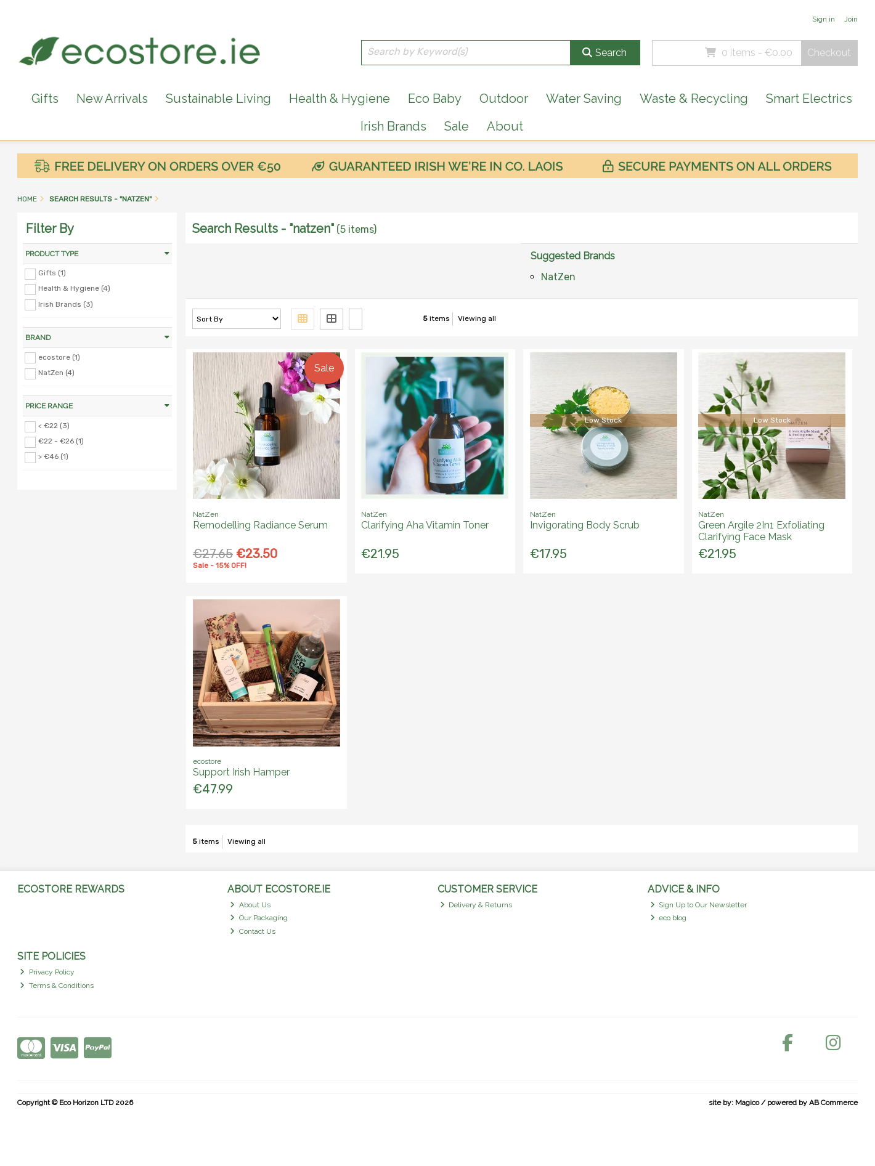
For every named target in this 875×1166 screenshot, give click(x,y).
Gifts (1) (52, 273)
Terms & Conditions (57, 985)
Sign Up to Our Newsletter (698, 905)
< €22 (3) (54, 425)
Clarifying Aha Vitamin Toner (425, 525)
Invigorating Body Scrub (585, 525)
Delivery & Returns (476, 905)
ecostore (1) (59, 356)
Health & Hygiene (339, 98)
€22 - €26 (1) (61, 441)
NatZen (558, 277)
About (505, 126)
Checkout (829, 53)
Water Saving (584, 98)
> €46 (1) (53, 456)
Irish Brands (393, 126)
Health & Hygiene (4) (74, 288)
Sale (456, 126)
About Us (250, 905)
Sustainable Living (218, 98)
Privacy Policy (47, 972)
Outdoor (503, 98)
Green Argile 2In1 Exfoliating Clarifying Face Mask (761, 531)
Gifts (45, 98)
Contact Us (252, 931)
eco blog (668, 917)
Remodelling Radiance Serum (260, 525)
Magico (747, 1102)
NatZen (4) (56, 372)
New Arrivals (112, 98)
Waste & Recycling (694, 98)
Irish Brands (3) (65, 303)
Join (851, 19)
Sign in (823, 19)
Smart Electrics (809, 98)
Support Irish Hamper (241, 772)
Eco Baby (435, 98)
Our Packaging (259, 917)
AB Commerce (833, 1102)
